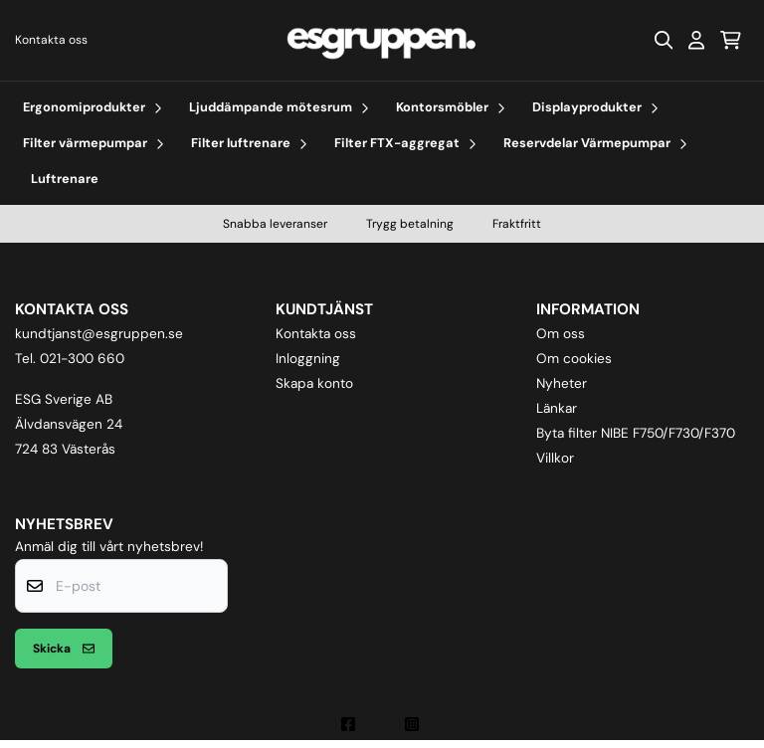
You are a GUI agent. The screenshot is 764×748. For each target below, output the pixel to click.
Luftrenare (64, 178)
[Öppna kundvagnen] (730, 40)
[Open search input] (663, 40)
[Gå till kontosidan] (696, 40)
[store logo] (382, 40)
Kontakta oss (51, 40)
